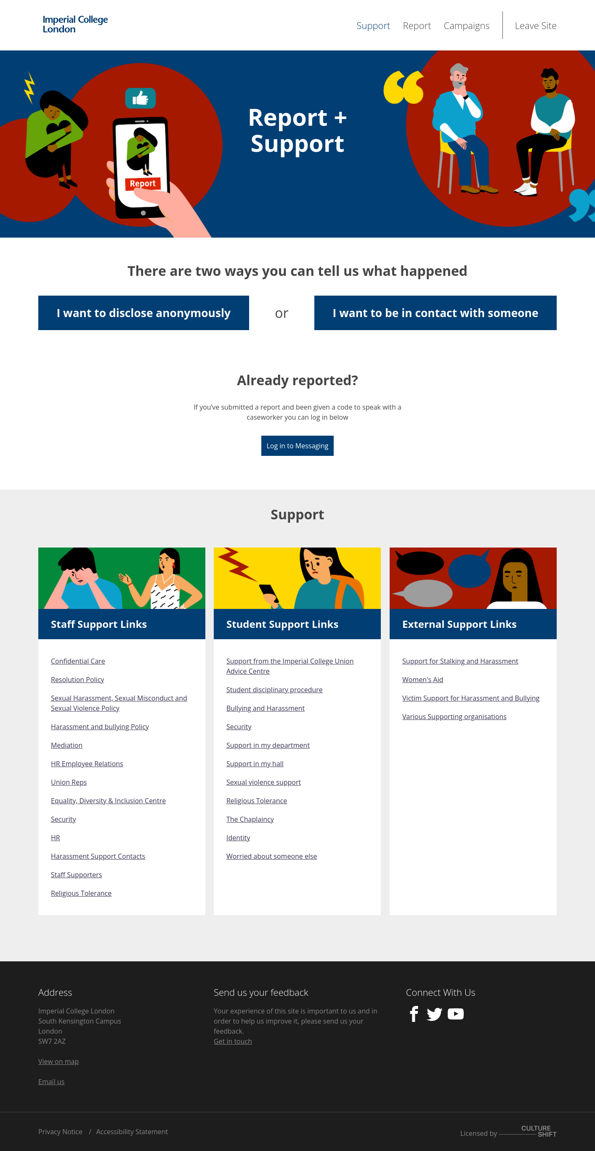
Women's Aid (422, 679)
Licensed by (508, 1132)
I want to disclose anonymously (144, 312)
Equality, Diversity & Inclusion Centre (108, 800)
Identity (238, 837)
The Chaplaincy (250, 819)
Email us (51, 1081)
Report (417, 25)
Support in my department (268, 745)
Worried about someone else (271, 856)
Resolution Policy (77, 679)
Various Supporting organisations (454, 716)
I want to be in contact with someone (436, 312)
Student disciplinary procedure (274, 689)
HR (55, 837)
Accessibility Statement (132, 1131)
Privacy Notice (60, 1131)
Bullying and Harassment (265, 708)
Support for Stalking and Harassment (460, 661)
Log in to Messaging (297, 445)
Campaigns (467, 25)
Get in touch (233, 1041)
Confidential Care (78, 661)
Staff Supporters (76, 874)
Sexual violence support (263, 782)
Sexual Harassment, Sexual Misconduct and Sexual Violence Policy (119, 703)
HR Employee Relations (87, 763)
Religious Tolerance (81, 893)
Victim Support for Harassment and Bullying (470, 698)
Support (373, 25)
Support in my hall (255, 763)
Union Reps (69, 782)
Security (63, 819)
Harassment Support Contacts (98, 856)
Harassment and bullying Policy (100, 726)
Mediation (66, 745)
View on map (58, 1061)
